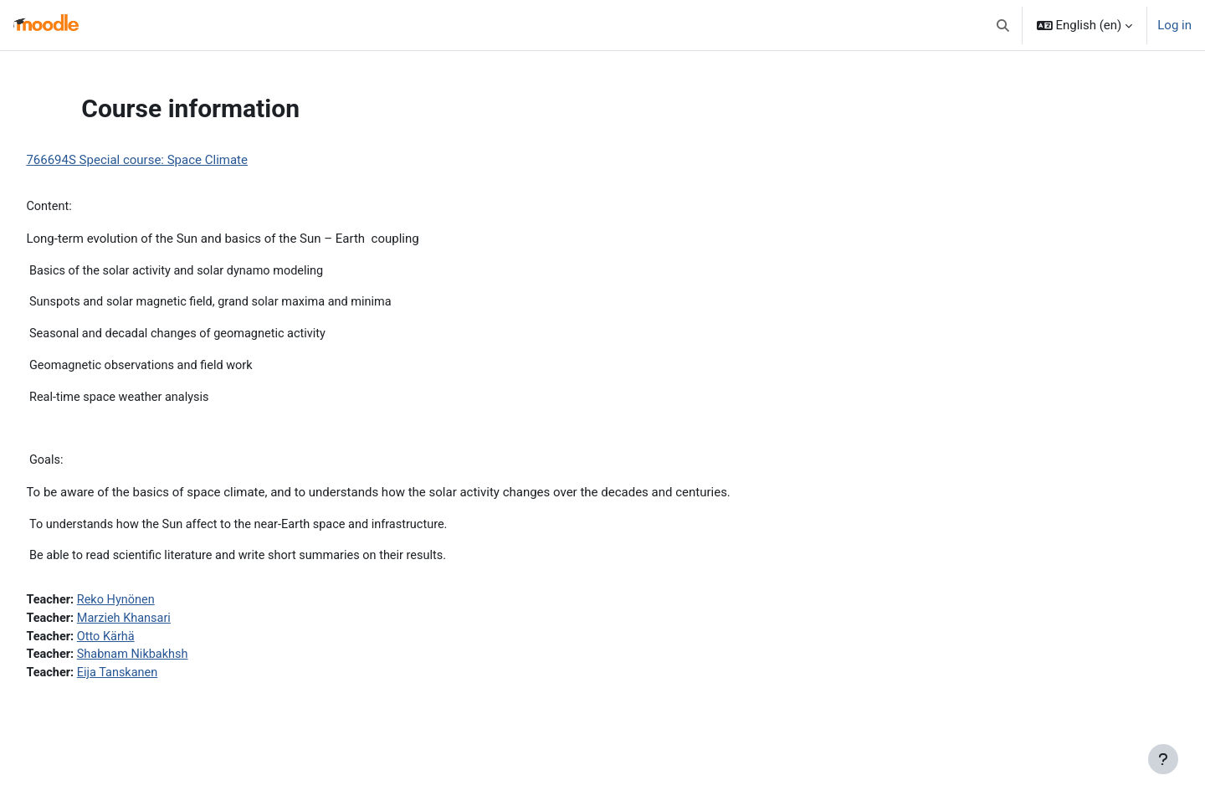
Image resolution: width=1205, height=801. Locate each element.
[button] (1002, 25)
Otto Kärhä (146, 643)
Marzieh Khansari (164, 625)
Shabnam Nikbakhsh (173, 662)
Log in (1174, 25)
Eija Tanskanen (158, 681)
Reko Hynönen (156, 606)
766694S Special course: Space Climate (174, 159)
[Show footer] (1163, 759)
